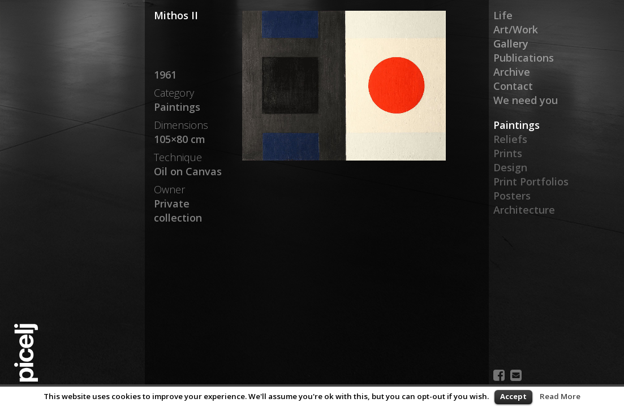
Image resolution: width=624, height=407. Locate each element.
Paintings (516, 125)
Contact (513, 86)
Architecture (524, 210)
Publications (523, 57)
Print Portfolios (531, 181)
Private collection (178, 210)
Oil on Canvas (188, 171)
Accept (513, 396)
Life (503, 15)
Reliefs (510, 139)
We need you (525, 100)
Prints (507, 153)
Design (510, 167)
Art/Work (515, 29)
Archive (511, 72)
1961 (165, 74)
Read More (560, 396)
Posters (512, 195)
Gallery (510, 43)
